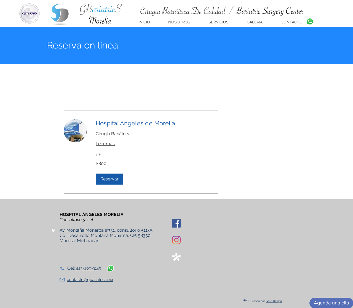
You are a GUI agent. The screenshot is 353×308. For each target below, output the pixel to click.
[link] (157, 123)
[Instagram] (176, 240)
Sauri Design (274, 300)
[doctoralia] (176, 257)
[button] (109, 179)
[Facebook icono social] (176, 223)
